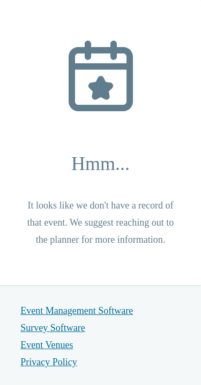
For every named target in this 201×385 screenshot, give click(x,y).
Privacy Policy (48, 362)
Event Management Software (76, 310)
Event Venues (46, 345)
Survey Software (52, 327)
